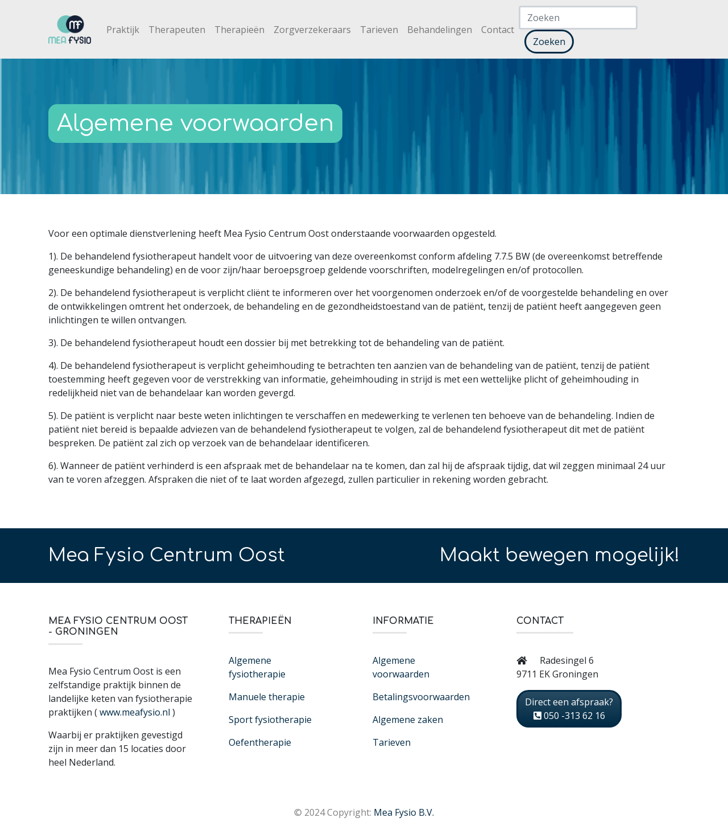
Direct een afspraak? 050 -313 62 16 (569, 709)
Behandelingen (439, 29)
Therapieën (239, 29)
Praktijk (122, 29)
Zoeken (549, 41)
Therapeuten (176, 29)
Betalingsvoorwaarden (421, 697)
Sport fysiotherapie (270, 719)
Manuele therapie (267, 697)
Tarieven (379, 29)
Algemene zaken (408, 719)
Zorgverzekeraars (312, 29)
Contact (497, 29)
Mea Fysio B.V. (404, 812)
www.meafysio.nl (135, 712)
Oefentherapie (260, 742)
